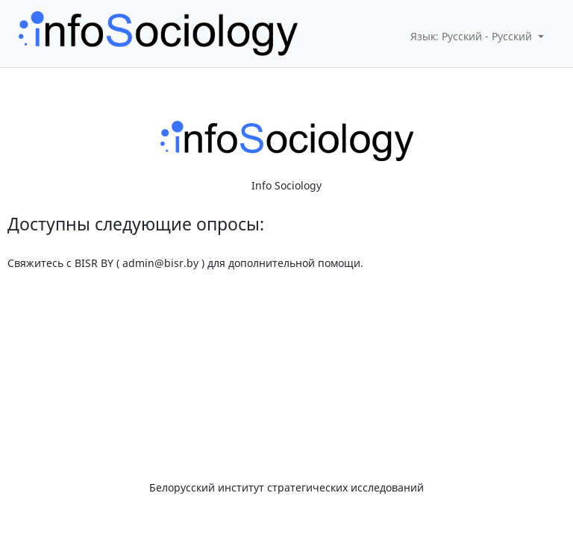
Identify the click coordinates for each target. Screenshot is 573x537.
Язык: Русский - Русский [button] (472, 36)
